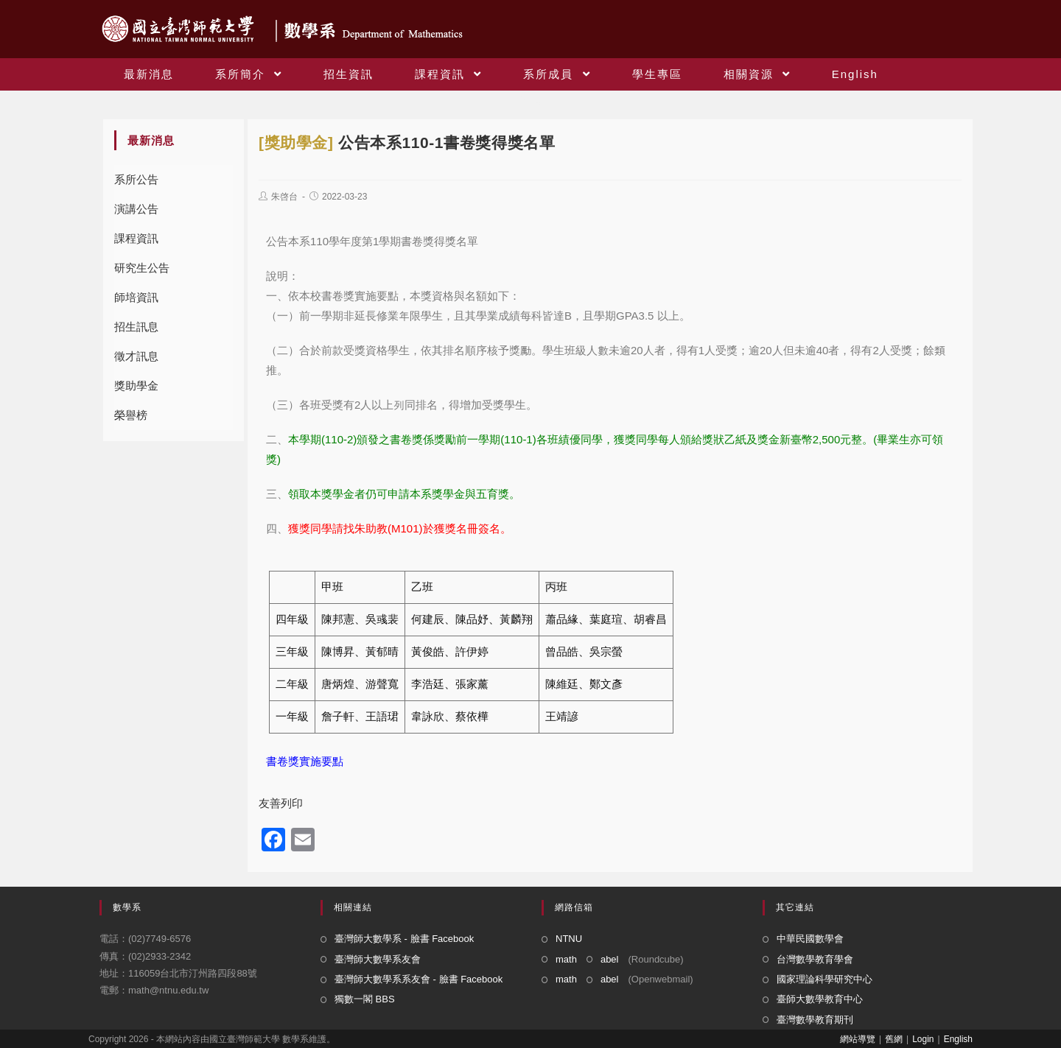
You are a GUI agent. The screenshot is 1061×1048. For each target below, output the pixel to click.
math (566, 959)
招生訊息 (136, 326)
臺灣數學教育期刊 (815, 1019)
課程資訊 (136, 238)
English (958, 1039)
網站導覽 (857, 1039)
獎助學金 (136, 385)
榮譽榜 (130, 415)
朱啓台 (284, 196)
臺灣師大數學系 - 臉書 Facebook (404, 938)
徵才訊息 (136, 356)
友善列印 (281, 803)
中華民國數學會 (810, 938)
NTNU (569, 938)
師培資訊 (136, 297)
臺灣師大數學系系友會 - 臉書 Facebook (419, 979)
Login (923, 1039)
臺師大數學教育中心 (820, 999)
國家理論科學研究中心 (824, 979)
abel (609, 959)
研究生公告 (141, 267)
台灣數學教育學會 (815, 959)
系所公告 (136, 179)
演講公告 (136, 209)
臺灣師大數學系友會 (378, 959)
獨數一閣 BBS (365, 999)
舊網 (894, 1039)
